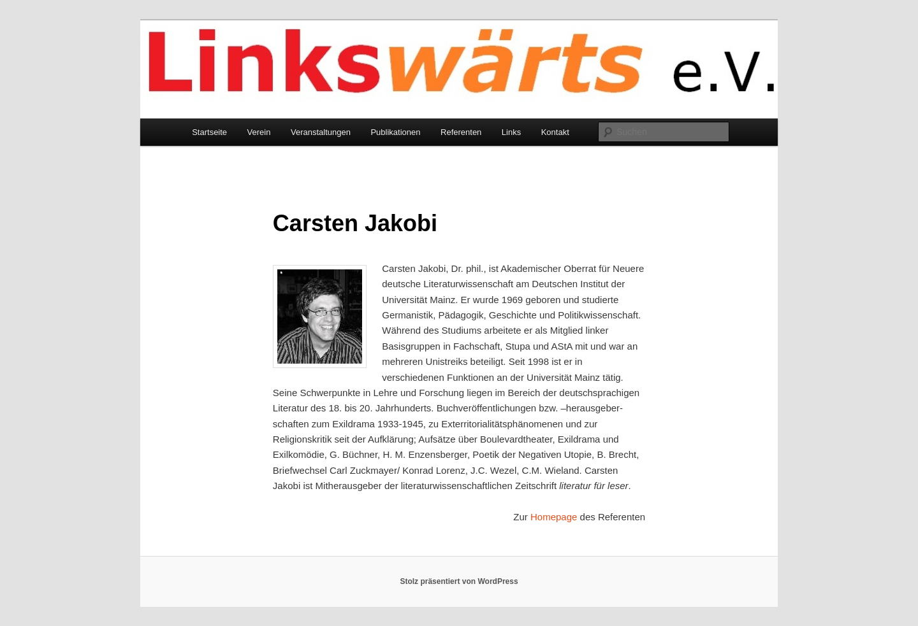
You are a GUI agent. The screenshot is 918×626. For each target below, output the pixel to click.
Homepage (553, 516)
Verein (259, 132)
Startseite (209, 132)
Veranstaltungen (321, 132)
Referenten (461, 132)
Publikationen (395, 132)
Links (511, 132)
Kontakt (555, 132)
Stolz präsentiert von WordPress (459, 581)
